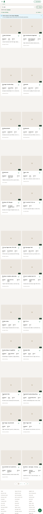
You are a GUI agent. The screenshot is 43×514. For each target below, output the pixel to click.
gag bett (2, 497)
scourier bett (31, 507)
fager (2, 479)
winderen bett (32, 495)
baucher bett (3, 481)
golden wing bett (18, 511)
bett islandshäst (18, 483)
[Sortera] (39, 12)
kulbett (2, 501)
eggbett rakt (31, 479)
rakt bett (31, 487)
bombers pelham (18, 509)
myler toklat (31, 493)
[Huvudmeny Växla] (2, 2)
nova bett (3, 491)
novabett (3, 487)
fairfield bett (31, 485)
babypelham (3, 503)
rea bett (16, 501)
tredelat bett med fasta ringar (21, 507)
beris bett (3, 493)
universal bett (32, 497)
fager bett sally (18, 479)
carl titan (31, 505)
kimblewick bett (4, 483)
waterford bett (18, 481)
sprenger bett (17, 497)
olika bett (31, 483)
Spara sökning (4, 12)
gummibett (17, 487)
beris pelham (3, 499)
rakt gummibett (4, 495)
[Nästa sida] (27, 434)
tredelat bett (3, 489)
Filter (39, 7)
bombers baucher (32, 503)
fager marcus (17, 495)
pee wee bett (3, 507)
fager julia (31, 501)
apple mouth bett (18, 505)
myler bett (3, 509)
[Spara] (18, 36)
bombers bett (3, 485)
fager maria (31, 491)
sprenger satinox (4, 511)
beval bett (17, 491)
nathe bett (31, 509)
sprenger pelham (18, 499)
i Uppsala (8, 9)
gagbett (30, 489)
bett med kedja (32, 499)
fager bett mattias (4, 505)
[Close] (41, 15)
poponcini (17, 493)
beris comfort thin (18, 485)
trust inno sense (18, 503)
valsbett (16, 489)
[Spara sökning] (40, 510)
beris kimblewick (32, 481)
